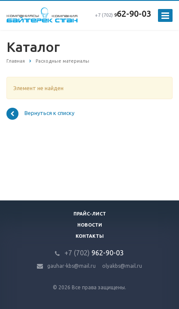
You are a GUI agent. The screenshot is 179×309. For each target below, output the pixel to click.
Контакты (90, 236)
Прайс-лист (89, 213)
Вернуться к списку (40, 114)
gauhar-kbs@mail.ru (71, 266)
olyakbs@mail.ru (122, 266)
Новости (89, 224)
